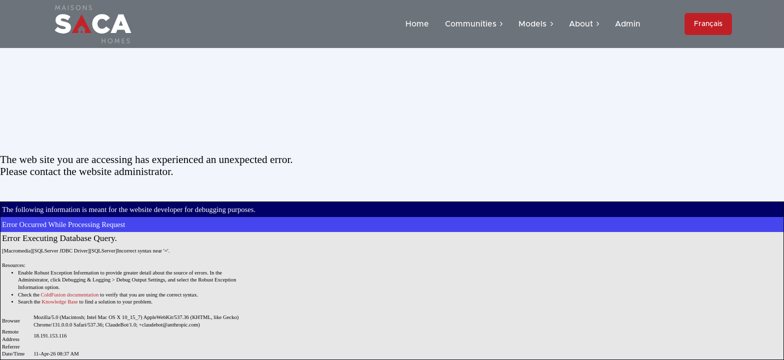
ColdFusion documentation (70, 295)
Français (708, 24)
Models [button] (535, 24)
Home (417, 24)
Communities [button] (473, 24)
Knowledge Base (60, 301)
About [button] (584, 24)
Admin (627, 24)
